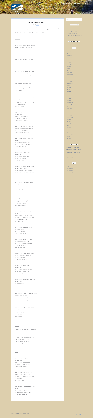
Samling (77, 156)
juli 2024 (68, 68)
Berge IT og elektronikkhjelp (76, 414)
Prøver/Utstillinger (66, 3)
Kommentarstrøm (70, 170)
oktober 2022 (69, 76)
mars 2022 (69, 79)
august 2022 (69, 78)
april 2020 (69, 98)
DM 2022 (77, 147)
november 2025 (70, 59)
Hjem (46, 3)
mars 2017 (69, 125)
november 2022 (70, 74)
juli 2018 (68, 113)
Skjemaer (74, 3)
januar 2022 (69, 81)
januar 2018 (69, 115)
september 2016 (70, 134)
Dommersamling (70, 149)
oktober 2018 (69, 112)
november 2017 (70, 117)
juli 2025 (68, 61)
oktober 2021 (69, 85)
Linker (80, 3)
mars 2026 (69, 53)
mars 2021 (69, 91)
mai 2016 (69, 138)
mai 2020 (69, 96)
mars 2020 (69, 100)
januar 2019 (69, 108)
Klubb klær (69, 28)
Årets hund (57, 3)
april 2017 (69, 123)
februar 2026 (69, 55)
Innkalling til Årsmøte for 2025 (73, 33)
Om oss (50, 3)
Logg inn (68, 166)
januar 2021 (69, 95)
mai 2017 (69, 121)
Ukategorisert (70, 157)
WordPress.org (70, 172)
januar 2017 (69, 129)
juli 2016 (68, 136)
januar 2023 (69, 72)
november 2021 (70, 83)
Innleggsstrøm (70, 168)
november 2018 (70, 110)
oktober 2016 (69, 132)
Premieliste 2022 (77, 153)
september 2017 (70, 119)
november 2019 (70, 102)
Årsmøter (69, 147)
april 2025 (69, 62)
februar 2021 (69, 93)
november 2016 (70, 131)
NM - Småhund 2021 (23, 399)
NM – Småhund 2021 (78, 150)
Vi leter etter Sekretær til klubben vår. (74, 35)
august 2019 (69, 104)
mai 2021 (69, 89)
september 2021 (70, 87)
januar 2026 (69, 57)
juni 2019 (69, 106)
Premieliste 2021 (69, 153)
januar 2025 (69, 64)
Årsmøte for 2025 (70, 29)
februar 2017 (69, 127)
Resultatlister (70, 156)
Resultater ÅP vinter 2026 (72, 31)
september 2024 (70, 66)
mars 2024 (69, 70)
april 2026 (69, 51)
